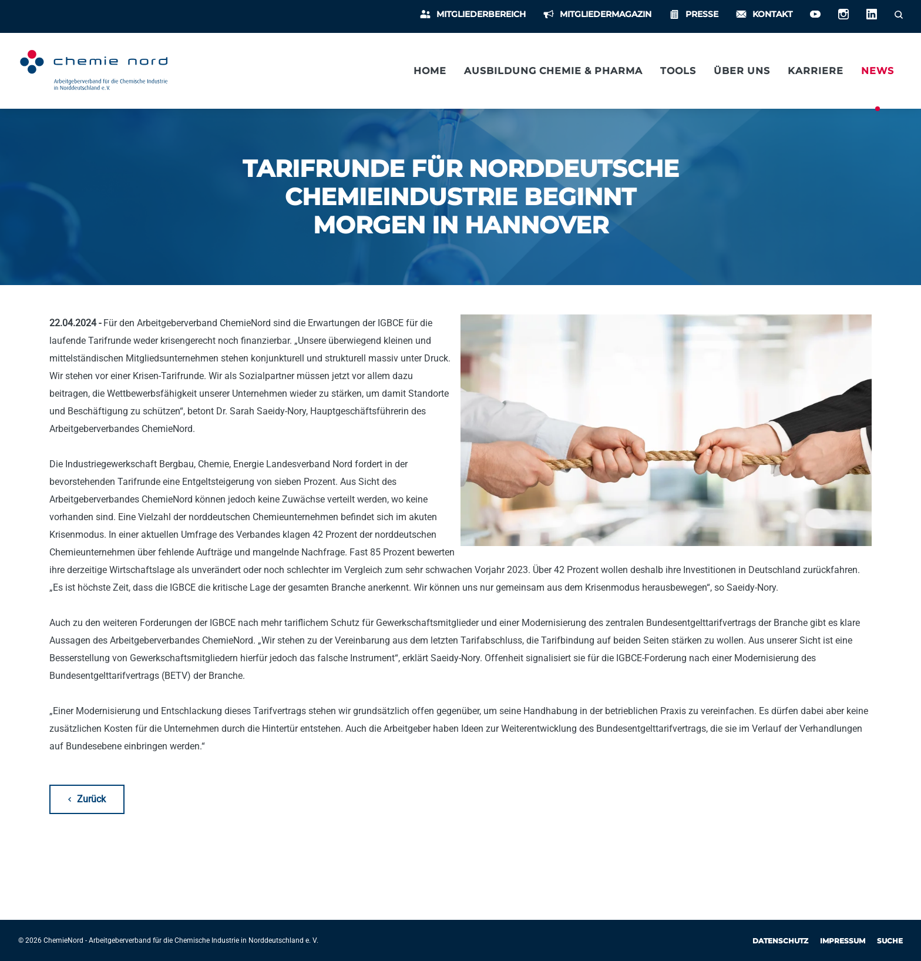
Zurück (91, 799)
